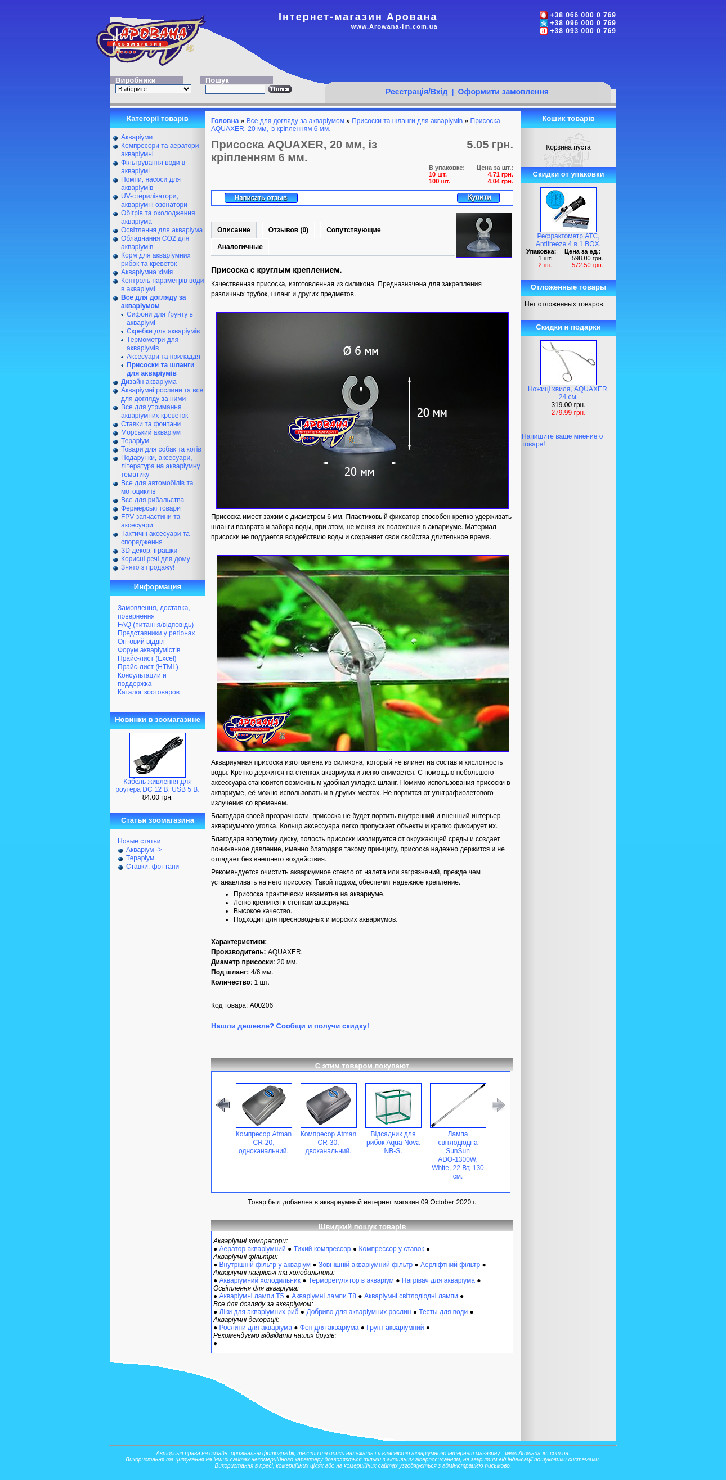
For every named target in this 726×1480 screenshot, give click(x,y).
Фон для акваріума (329, 1328)
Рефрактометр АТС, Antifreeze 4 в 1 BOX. (568, 240)
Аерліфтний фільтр (450, 1265)
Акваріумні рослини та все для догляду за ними (162, 394)
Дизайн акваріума (149, 382)
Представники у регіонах (156, 633)
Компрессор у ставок (391, 1249)
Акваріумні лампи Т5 (251, 1296)
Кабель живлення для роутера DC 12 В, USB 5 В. (157, 785)
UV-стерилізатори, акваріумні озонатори (154, 200)
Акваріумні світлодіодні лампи (411, 1296)
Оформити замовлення (503, 91)
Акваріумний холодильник (260, 1280)
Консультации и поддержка (142, 679)
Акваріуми (137, 137)
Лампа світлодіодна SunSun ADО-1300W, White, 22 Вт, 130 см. (457, 1155)
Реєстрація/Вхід (417, 91)
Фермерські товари (151, 508)
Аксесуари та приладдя (163, 356)
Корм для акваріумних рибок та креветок (155, 259)
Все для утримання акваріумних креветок (154, 411)
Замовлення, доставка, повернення (154, 612)
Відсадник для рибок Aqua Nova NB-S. (393, 1142)
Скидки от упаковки (568, 174)
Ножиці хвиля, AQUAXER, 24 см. (568, 393)
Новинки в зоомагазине (157, 719)
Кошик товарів (568, 118)
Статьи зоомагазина (157, 820)
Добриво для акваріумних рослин (358, 1312)
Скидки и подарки (568, 327)
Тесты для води (443, 1312)
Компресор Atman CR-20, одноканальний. (264, 1142)
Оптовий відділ (141, 642)
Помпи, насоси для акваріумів (151, 183)
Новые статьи (139, 841)
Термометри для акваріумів (152, 344)
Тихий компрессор (322, 1249)
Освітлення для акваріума (162, 230)
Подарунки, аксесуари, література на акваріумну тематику (160, 466)
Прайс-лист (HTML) (148, 667)
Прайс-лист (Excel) (147, 658)
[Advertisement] (467, 60)
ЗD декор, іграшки (149, 550)
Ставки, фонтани (152, 866)
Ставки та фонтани (151, 424)
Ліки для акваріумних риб (259, 1312)
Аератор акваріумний (252, 1249)
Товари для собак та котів (161, 449)
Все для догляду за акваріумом (295, 121)
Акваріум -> (144, 850)
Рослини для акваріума (255, 1328)
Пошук (217, 80)
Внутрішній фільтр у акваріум (265, 1265)
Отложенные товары (568, 287)
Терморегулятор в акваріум (351, 1280)
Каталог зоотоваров (149, 692)
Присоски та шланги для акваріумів (407, 121)
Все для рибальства (152, 500)
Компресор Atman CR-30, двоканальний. (328, 1142)
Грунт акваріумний (395, 1328)
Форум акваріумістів (149, 650)
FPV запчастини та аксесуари (150, 521)
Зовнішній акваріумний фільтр (366, 1265)
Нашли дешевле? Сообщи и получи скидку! (290, 1026)
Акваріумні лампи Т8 (324, 1296)
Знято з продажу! (147, 567)
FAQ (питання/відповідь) (156, 625)
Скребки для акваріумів (163, 331)
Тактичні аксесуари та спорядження (155, 538)
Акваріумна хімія (147, 272)
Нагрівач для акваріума (438, 1280)
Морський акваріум (151, 432)
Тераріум (135, 441)
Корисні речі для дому (155, 559)
